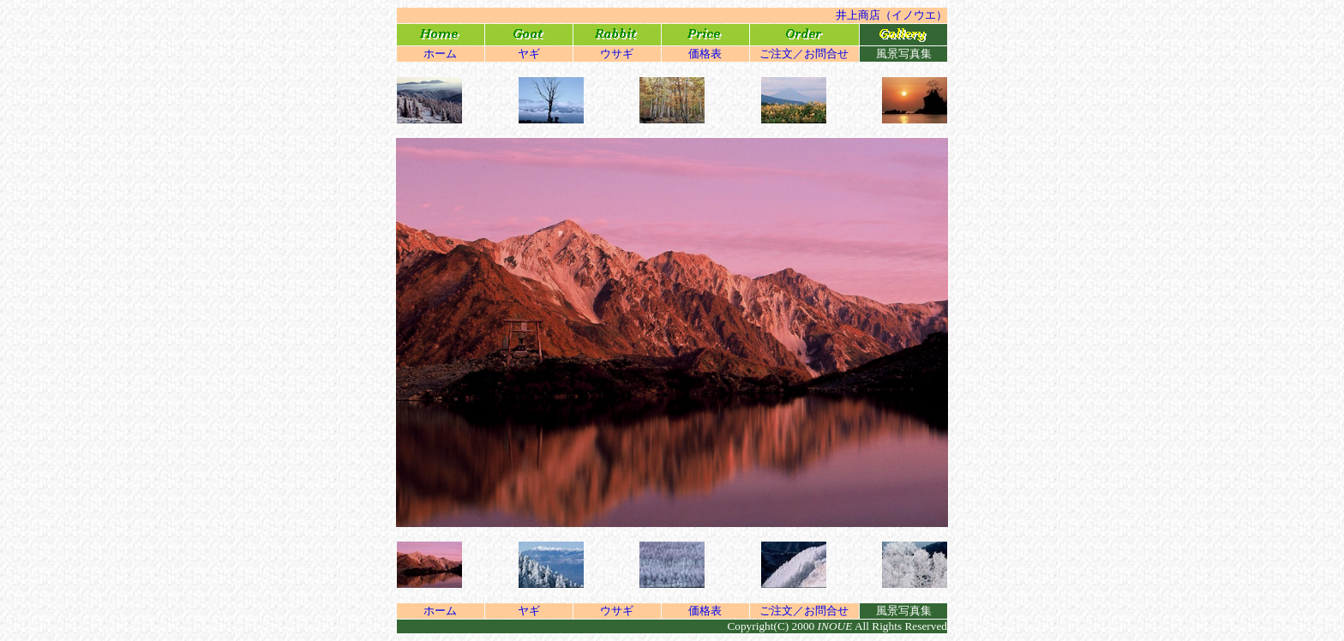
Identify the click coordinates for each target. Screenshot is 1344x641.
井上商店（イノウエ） (891, 15)
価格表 (705, 53)
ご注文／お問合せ (804, 53)
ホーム (440, 53)
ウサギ (616, 53)
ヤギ (529, 53)
